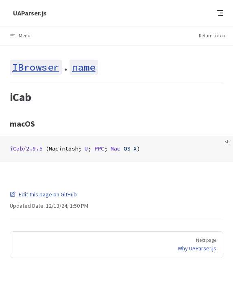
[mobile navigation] (220, 13)
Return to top (212, 35)
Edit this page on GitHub (43, 194)
